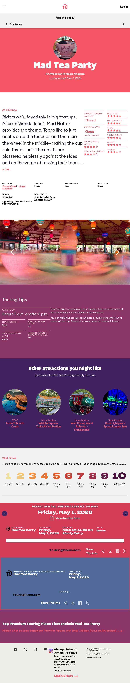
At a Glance (16, 24)
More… (6, 169)
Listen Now (67, 676)
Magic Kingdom (75, 73)
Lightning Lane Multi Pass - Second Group (17, 202)
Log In (124, 6)
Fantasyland (9, 186)
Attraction (55, 73)
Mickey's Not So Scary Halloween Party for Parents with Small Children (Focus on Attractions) (62, 630)
